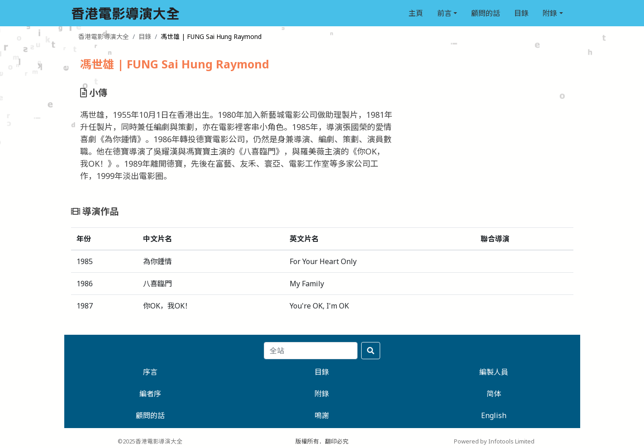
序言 (150, 372)
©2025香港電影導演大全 (150, 441)
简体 (494, 394)
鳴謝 (322, 415)
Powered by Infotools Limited (494, 441)
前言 (444, 13)
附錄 (550, 13)
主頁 (416, 13)
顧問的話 (485, 13)
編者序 (150, 394)
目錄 (521, 13)
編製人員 (493, 372)
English (493, 415)
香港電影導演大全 (103, 36)
